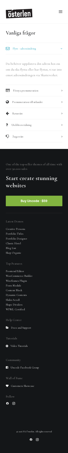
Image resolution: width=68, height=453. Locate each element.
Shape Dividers (14, 304)
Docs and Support (21, 327)
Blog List (11, 248)
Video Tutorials (19, 346)
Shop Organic (13, 252)
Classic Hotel (13, 243)
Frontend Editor (15, 271)
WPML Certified (15, 309)
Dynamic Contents (16, 295)
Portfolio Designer (16, 238)
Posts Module (13, 285)
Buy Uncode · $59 (34, 201)
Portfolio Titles (14, 233)
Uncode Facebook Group (25, 367)
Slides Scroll (13, 300)
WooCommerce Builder (19, 276)
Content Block (14, 290)
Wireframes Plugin (16, 280)
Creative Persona (15, 229)
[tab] (34, 48)
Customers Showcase (22, 386)
